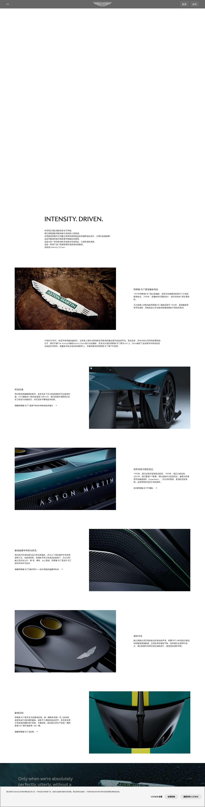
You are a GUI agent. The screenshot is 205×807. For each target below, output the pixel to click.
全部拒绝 (171, 796)
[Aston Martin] (102, 4)
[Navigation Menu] (7, 4)
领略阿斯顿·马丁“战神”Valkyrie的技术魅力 (34, 405)
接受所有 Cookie (190, 796)
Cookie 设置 (156, 796)
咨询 (194, 4)
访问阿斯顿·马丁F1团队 (143, 488)
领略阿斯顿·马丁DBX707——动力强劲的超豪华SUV (37, 569)
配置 (184, 4)
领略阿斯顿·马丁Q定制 (24, 731)
